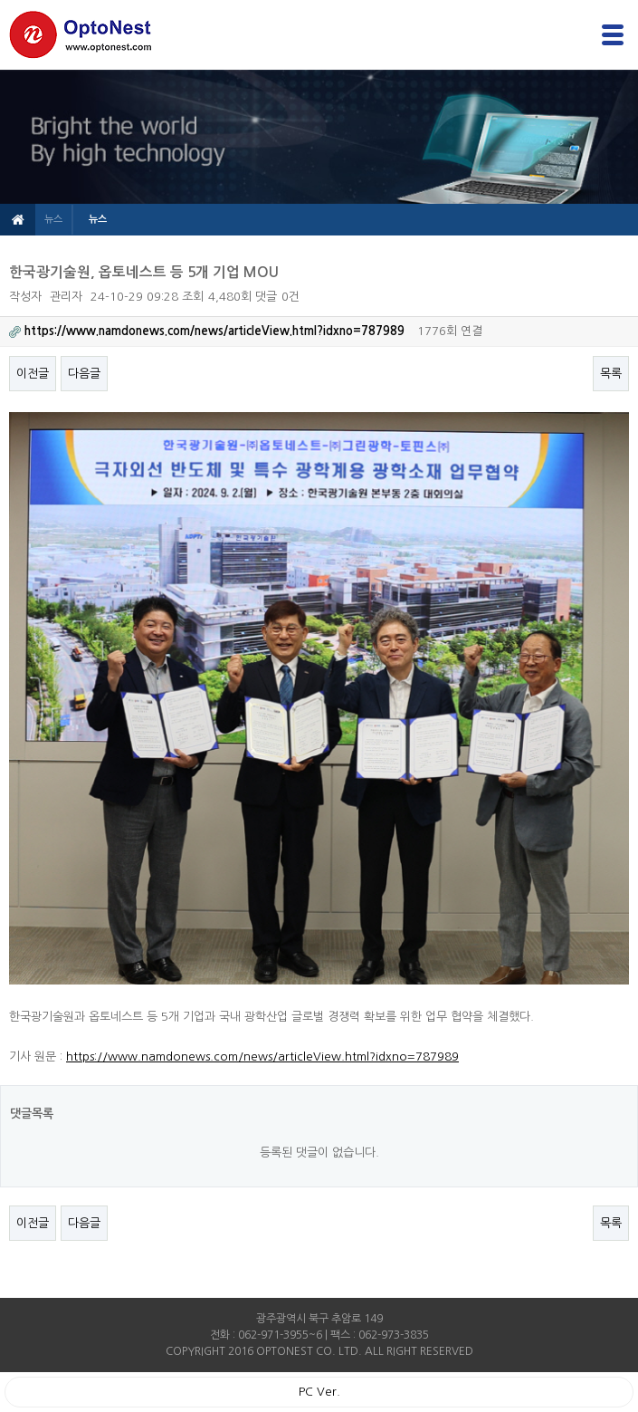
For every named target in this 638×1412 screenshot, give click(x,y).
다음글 (84, 373)
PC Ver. (319, 1392)
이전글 (32, 373)
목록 (611, 373)
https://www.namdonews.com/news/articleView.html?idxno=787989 (262, 1056)
